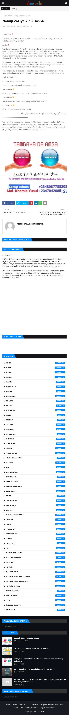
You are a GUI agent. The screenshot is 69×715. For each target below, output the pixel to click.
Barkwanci (35, 396)
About (14, 705)
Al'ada (35, 377)
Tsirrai (35, 538)
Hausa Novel (35, 453)
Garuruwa (35, 434)
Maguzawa (35, 505)
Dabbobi (35, 420)
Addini (10, 16)
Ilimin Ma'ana (35, 472)
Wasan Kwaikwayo (35, 557)
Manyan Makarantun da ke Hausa (51, 705)
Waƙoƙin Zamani (35, 586)
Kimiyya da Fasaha (35, 486)
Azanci (35, 391)
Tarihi (35, 524)
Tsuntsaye (35, 543)
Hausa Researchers (35, 458)
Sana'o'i (35, 519)
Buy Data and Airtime (48, 708)
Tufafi (35, 548)
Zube (35, 600)
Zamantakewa (35, 595)
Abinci (35, 363)
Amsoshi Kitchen (10, 26)
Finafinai (35, 429)
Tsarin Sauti (35, 534)
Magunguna (35, 500)
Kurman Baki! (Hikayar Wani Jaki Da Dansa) (31, 648)
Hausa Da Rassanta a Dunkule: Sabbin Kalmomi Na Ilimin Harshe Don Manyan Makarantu (40, 680)
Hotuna (35, 462)
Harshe (35, 448)
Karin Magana (35, 481)
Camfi (35, 415)
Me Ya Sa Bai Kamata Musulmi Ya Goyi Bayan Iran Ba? (35, 669)
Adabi (35, 368)
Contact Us (34, 705)
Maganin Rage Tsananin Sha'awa (27, 638)
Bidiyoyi (35, 401)
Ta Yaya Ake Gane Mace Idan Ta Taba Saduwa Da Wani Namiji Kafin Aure (38, 660)
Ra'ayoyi (35, 510)
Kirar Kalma (35, 491)
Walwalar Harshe (35, 553)
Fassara (35, 424)
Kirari (35, 496)
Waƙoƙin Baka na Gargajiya (35, 576)
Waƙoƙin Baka (35, 572)
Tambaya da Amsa (31, 708)
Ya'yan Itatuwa (35, 591)
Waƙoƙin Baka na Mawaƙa (35, 581)
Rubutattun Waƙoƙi (35, 515)
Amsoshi (41, 711)
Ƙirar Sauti (35, 610)
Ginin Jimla (35, 443)
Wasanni (35, 562)
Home (4, 16)
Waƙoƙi (35, 567)
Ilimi (35, 467)
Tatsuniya (35, 529)
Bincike (35, 406)
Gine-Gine (35, 439)
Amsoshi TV (35, 387)
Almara (35, 382)
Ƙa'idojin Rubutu (35, 605)
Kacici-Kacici (35, 477)
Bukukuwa (35, 410)
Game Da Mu (23, 705)
